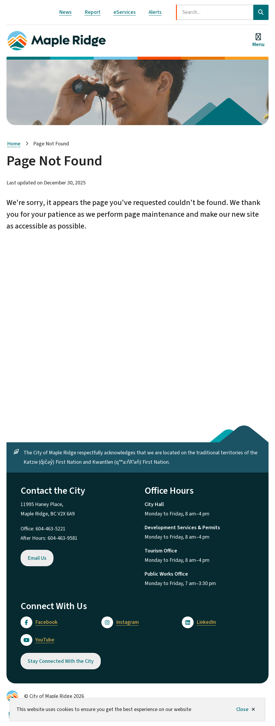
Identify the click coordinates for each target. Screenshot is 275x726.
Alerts (155, 12)
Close (242, 709)
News (65, 12)
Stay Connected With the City (61, 661)
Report (92, 12)
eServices (124, 12)
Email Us (37, 558)
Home (14, 143)
